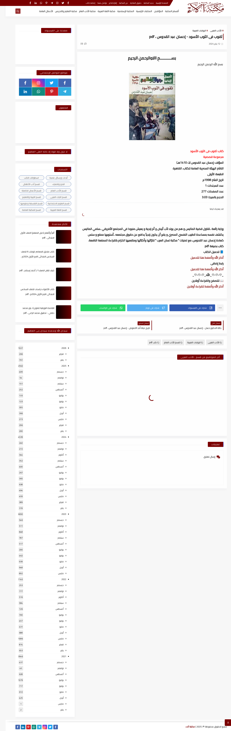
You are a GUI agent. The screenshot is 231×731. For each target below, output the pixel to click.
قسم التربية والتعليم (26, 197)
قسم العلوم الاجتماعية (53, 203)
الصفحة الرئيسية (156, 3)
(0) (78, 44)
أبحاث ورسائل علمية (53, 178)
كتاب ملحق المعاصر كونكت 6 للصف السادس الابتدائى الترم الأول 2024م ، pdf (32, 256)
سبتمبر (55, 384)
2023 (58, 514)
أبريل (56, 413)
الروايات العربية (193, 30)
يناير (56, 360)
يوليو (55, 395)
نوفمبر (55, 378)
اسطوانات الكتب (25, 178)
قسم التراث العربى (53, 197)
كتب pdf (149, 342)
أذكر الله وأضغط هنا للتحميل (201, 257)
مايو (56, 407)
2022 (58, 579)
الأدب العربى (210, 30)
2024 (58, 437)
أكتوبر (55, 455)
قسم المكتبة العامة (25, 210)
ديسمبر (54, 372)
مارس (55, 419)
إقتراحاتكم (107, 3)
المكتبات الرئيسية (138, 11)
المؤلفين (152, 11)
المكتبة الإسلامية (120, 11)
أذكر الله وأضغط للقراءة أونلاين (199, 286)
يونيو (55, 401)
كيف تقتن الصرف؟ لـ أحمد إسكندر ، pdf (31, 270)
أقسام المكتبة (166, 11)
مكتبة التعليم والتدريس (60, 11)
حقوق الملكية (130, 3)
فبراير (55, 354)
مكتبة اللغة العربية (101, 11)
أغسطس (54, 389)
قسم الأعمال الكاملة (26, 191)
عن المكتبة (118, 3)
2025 (58, 366)
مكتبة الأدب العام (81, 11)
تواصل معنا (96, 3)
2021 (58, 656)
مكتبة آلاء (184, 727)
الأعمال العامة (40, 11)
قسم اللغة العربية (53, 210)
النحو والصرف (53, 184)
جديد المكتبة (143, 3)
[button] (186, 307)
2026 (58, 348)
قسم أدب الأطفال (25, 184)
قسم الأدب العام (167, 342)
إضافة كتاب (85, 3)
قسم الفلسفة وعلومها (26, 203)
